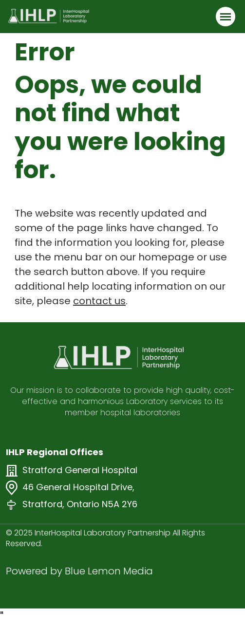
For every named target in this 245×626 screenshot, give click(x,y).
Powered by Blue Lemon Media (79, 571)
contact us (99, 301)
